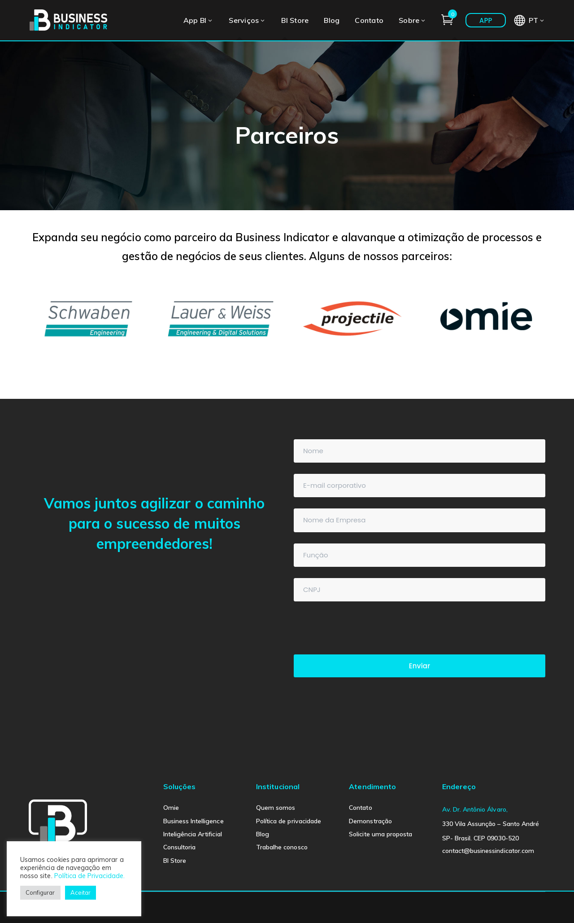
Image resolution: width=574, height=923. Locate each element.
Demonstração (370, 821)
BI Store (174, 861)
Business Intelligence (193, 821)
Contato (360, 808)
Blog (262, 834)
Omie (171, 808)
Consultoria (179, 847)
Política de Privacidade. (89, 875)
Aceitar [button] (80, 892)
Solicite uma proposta (380, 834)
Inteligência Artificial (192, 834)
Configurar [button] (40, 892)
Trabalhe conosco (282, 847)
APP (485, 20)
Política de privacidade (288, 821)
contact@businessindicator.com (488, 851)
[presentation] (362, 630)
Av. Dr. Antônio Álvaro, (475, 809)
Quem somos (276, 808)
